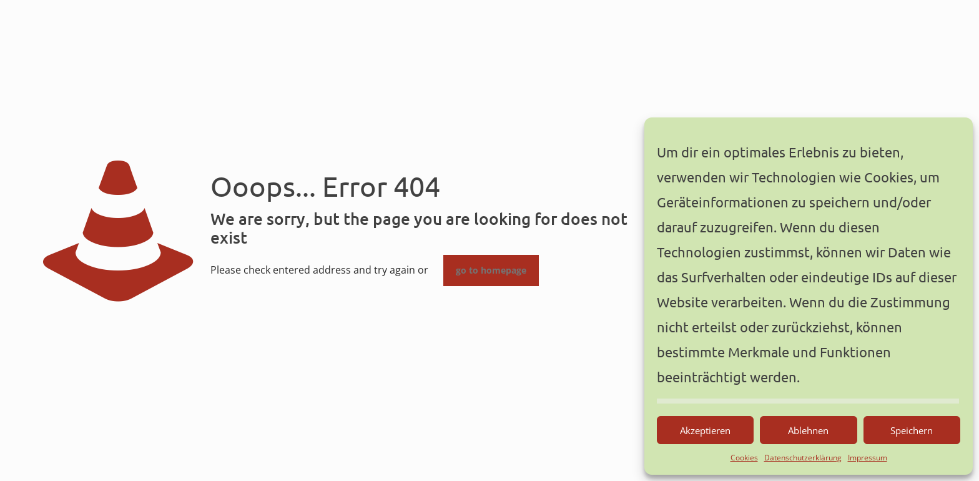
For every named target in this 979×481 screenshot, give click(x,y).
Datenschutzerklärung (803, 457)
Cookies (744, 457)
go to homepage (491, 270)
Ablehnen (808, 430)
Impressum (867, 457)
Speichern (911, 430)
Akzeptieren (705, 430)
